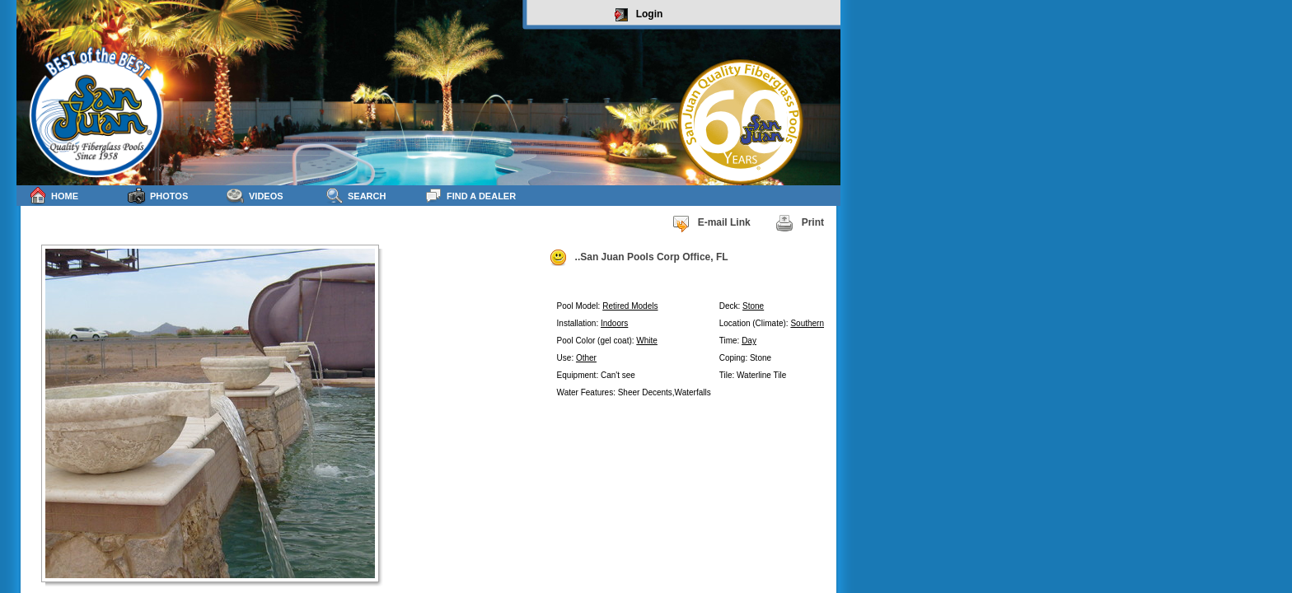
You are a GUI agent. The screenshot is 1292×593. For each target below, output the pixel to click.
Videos (255, 195)
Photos (158, 195)
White (647, 340)
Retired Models (630, 306)
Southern (807, 323)
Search (355, 195)
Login (639, 14)
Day (749, 340)
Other (586, 357)
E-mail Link (711, 223)
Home (53, 195)
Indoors (614, 323)
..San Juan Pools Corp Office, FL (638, 258)
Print (799, 223)
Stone (753, 306)
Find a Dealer (470, 195)
